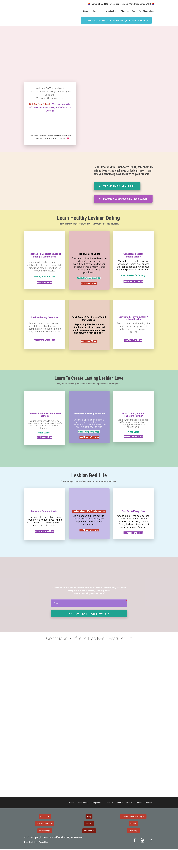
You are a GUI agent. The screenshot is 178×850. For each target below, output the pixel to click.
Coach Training (82, 803)
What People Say (128, 11)
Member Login (44, 831)
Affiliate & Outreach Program (133, 817)
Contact (139, 803)
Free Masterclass (146, 11)
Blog (89, 817)
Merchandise (89, 831)
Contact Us (44, 817)
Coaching (97, 11)
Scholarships (133, 831)
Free (128, 803)
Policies (148, 803)
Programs (96, 803)
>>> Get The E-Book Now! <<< (89, 614)
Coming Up (111, 11)
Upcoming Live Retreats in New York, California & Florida (116, 20)
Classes (108, 803)
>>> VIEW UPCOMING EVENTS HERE (117, 186)
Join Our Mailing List (45, 824)
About (85, 11)
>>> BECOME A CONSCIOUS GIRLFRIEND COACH (123, 199)
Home (71, 803)
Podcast (89, 824)
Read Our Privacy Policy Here (36, 843)
